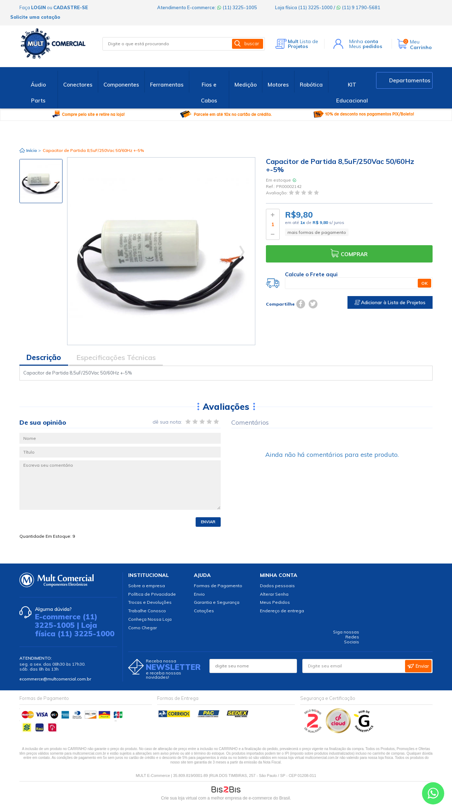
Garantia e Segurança (216, 602)
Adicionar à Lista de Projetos (390, 302)
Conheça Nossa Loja (150, 619)
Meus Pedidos (275, 602)
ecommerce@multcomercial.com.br (55, 679)
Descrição (43, 357)
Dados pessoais (277, 585)
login (38, 7)
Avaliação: (277, 193)
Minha (363, 41)
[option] (41, 181)
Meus (365, 46)
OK (424, 283)
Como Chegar (142, 627)
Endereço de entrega (282, 610)
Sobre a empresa (146, 585)
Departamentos (409, 80)
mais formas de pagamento (316, 232)
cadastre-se (70, 7)
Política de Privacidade (152, 594)
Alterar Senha (274, 594)
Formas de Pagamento (218, 585)
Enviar (208, 521)
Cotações (204, 610)
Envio (199, 594)
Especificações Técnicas (116, 357)
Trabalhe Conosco (147, 610)
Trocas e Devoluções (150, 602)
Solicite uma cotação (35, 17)
